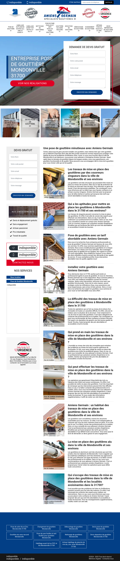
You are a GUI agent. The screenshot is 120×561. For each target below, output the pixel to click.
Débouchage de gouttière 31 (78, 28)
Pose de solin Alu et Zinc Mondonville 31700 (19, 528)
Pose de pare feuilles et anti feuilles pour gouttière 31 (49, 29)
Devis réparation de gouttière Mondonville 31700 (100, 536)
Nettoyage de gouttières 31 (40, 28)
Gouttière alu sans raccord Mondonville (19, 536)
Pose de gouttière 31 (10, 28)
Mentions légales (95, 559)
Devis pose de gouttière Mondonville (100, 528)
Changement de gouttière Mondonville (46, 528)
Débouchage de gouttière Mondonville (74, 528)
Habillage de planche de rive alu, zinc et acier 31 (20, 28)
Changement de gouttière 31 (89, 28)
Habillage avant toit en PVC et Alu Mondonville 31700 (46, 544)
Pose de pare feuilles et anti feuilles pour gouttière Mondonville (46, 536)
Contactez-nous (108, 559)
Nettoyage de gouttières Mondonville (73, 536)
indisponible (14, 2)
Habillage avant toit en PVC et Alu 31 (30, 28)
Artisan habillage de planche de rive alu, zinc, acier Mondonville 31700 (73, 544)
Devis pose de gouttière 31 (69, 28)
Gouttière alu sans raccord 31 (59, 28)
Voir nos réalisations (32, 83)
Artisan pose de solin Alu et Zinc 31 (99, 28)
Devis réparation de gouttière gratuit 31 (108, 28)
